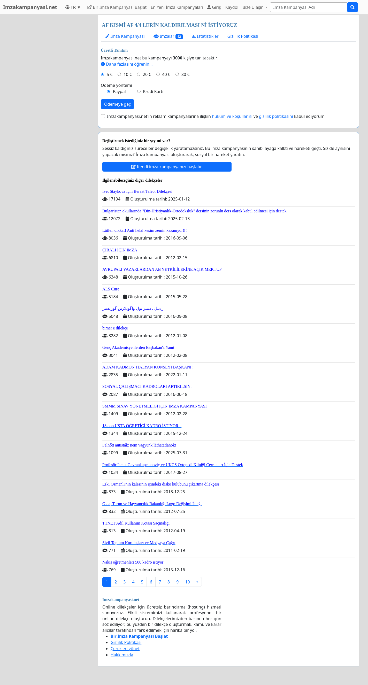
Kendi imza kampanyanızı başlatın (167, 167)
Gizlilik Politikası (242, 36)
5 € (109, 74)
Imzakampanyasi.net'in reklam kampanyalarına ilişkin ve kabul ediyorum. (216, 116)
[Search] (308, 7)
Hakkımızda (122, 655)
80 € (185, 74)
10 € (128, 74)
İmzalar (168, 36)
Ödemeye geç (117, 104)
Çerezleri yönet (125, 648)
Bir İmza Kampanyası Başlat (117, 7)
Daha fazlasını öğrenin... (127, 64)
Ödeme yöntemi (116, 85)
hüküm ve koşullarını (232, 116)
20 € (147, 74)
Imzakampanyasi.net (30, 7)
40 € (166, 74)
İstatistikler (205, 36)
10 (187, 582)
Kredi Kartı (153, 91)
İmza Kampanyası (125, 36)
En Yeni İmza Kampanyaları (177, 7)
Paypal (119, 91)
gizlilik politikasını (276, 116)
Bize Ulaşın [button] (253, 7)
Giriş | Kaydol (222, 7)
